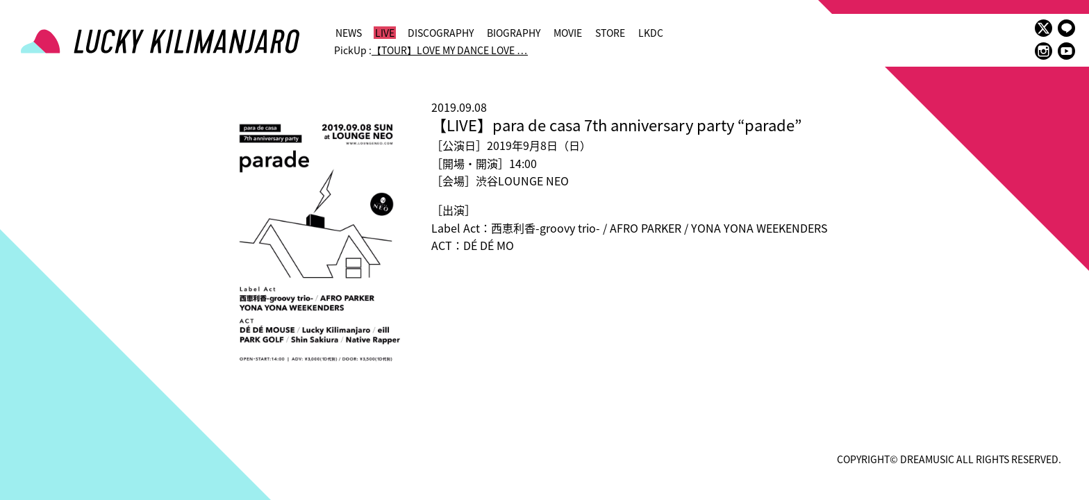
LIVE (384, 32)
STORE (610, 32)
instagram (1043, 51)
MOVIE (568, 32)
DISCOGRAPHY (441, 32)
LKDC (650, 32)
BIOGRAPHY (513, 32)
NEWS (348, 32)
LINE (1066, 28)
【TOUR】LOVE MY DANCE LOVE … (450, 50)
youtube (1066, 51)
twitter (1043, 28)
